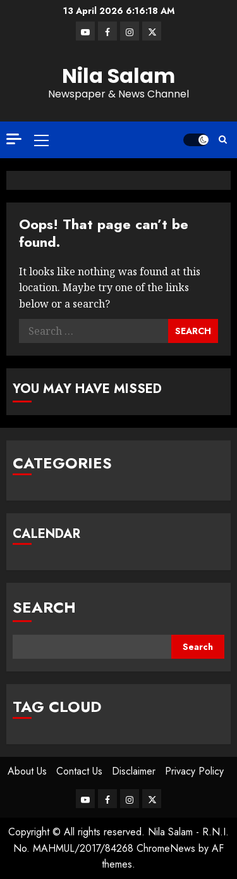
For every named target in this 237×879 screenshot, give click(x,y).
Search (44, 607)
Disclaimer (133, 771)
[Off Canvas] (13, 139)
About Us (27, 771)
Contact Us (79, 771)
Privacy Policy (194, 771)
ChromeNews (166, 848)
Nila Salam (118, 75)
